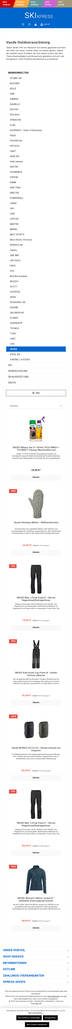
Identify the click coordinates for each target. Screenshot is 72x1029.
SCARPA (14, 318)
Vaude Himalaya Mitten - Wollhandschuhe (36, 522)
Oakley (13, 250)
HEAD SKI (14, 156)
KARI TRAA (15, 187)
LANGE (13, 203)
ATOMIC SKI (16, 78)
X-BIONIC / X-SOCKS (20, 359)
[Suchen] (29, 24)
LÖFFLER (14, 219)
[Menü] (23, 24)
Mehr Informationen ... (36, 1013)
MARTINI (14, 224)
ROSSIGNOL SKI (18, 302)
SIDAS (13, 297)
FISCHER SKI (16, 140)
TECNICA (14, 328)
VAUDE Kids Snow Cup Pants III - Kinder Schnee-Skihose (36, 674)
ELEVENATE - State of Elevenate (26, 130)
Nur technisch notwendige (29, 1018)
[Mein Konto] (36, 24)
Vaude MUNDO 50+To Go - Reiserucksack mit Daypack (36, 749)
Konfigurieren (50, 1018)
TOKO (13, 333)
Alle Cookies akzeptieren (37, 1024)
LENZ (12, 213)
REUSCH (14, 281)
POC (12, 271)
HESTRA (14, 166)
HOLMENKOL (16, 172)
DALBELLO (15, 104)
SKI (10, 365)
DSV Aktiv (15, 114)
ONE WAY (14, 255)
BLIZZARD (15, 83)
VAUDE (13, 349)
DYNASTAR (15, 120)
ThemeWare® (36, 1004)
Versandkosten (53, 996)
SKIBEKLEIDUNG (17, 370)
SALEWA (14, 307)
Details (36, 477)
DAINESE (14, 99)
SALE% (12, 382)
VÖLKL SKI (15, 354)
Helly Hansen (16, 161)
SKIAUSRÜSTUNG (18, 376)
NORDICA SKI (16, 245)
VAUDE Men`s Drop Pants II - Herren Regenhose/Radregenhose (36, 599)
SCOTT (13, 286)
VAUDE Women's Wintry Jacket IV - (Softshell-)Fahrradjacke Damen (36, 899)
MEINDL (13, 229)
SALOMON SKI (17, 312)
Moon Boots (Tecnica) (21, 239)
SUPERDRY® (16, 323)
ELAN (12, 125)
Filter (36, 393)
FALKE (13, 135)
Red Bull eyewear (18, 276)
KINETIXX (14, 192)
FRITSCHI (14, 146)
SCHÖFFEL (15, 291)
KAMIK (13, 182)
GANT (13, 151)
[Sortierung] (36, 406)
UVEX (12, 338)
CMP (12, 93)
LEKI (12, 208)
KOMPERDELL (16, 198)
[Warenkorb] (45, 24)
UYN (12, 344)
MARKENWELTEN (18, 72)
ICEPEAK (14, 177)
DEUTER (14, 109)
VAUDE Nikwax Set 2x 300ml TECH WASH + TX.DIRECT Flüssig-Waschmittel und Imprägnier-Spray (36, 448)
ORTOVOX (15, 260)
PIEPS (13, 265)
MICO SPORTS (17, 234)
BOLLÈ (13, 88)
